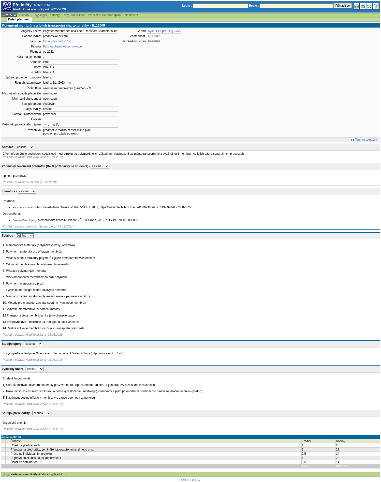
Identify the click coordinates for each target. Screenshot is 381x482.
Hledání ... (26, 15)
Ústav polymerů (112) (57, 41)
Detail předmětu (19, 19)
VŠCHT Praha (190, 480)
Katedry (54, 15)
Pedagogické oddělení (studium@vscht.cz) (39, 474)
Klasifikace (78, 15)
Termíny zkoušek (366, 139)
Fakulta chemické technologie (62, 46)
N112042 (154, 36)
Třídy (65, 15)
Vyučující (41, 15)
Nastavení (131, 15)
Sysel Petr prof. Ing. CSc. (164, 31)
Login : (187, 5)
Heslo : (254, 5)
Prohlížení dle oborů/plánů (105, 15)
